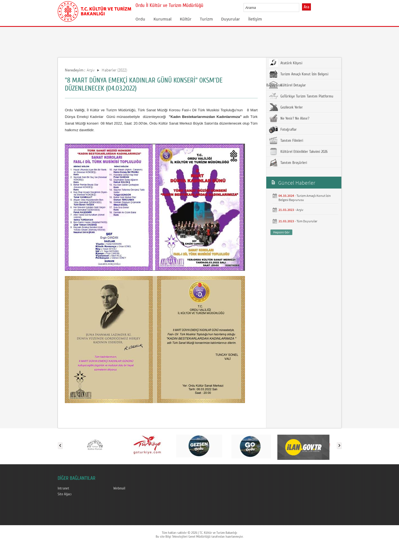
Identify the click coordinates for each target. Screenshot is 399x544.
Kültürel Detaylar (287, 85)
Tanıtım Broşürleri (288, 162)
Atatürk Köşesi (285, 63)
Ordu (140, 19)
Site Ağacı (64, 494)
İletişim (255, 19)
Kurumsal (163, 19)
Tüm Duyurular (306, 221)
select (300, 7)
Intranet (63, 488)
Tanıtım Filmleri (286, 140)
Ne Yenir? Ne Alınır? (289, 118)
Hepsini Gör (281, 232)
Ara (306, 6)
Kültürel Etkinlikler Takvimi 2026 (298, 151)
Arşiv (91, 70)
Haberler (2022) (114, 70)
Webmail (119, 488)
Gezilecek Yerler (286, 107)
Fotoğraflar (283, 129)
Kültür (185, 19)
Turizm (206, 19)
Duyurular (230, 19)
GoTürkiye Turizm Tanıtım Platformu (301, 96)
